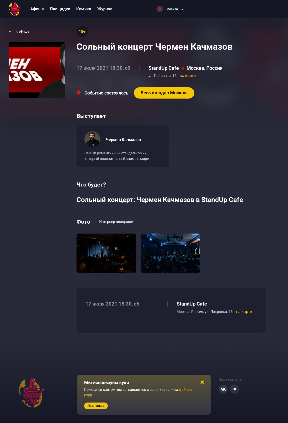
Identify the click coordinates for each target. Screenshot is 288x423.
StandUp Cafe (163, 68)
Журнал (104, 9)
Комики (83, 9)
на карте (188, 75)
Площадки (60, 9)
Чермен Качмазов (123, 139)
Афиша (37, 9)
